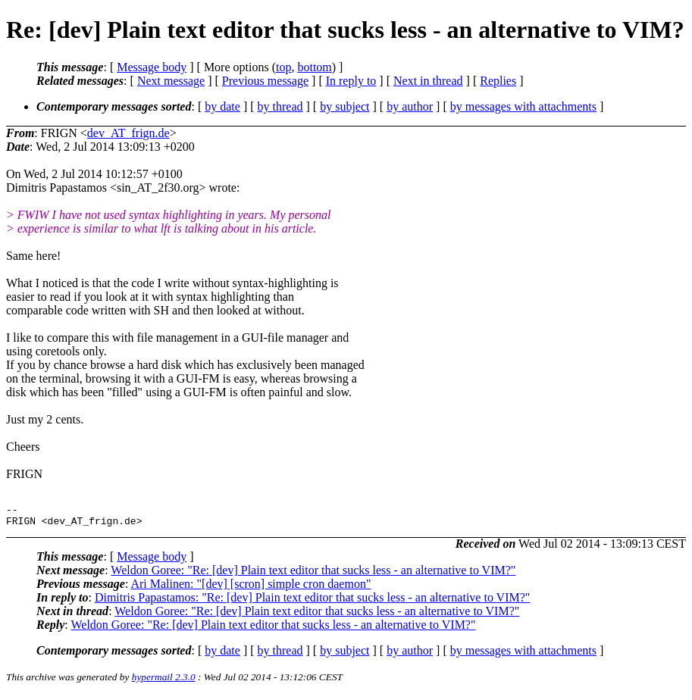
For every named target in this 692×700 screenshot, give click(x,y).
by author (410, 106)
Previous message (265, 80)
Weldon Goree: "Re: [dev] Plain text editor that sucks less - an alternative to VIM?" (313, 574)
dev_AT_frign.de (128, 133)
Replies (498, 80)
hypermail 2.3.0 (164, 681)
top (283, 67)
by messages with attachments (523, 106)
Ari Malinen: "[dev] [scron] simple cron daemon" (250, 588)
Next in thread (428, 80)
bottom (314, 67)
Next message (171, 80)
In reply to (351, 80)
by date (222, 106)
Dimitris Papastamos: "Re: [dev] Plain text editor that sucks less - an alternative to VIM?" (312, 601)
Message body (151, 67)
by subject (344, 106)
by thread (280, 106)
